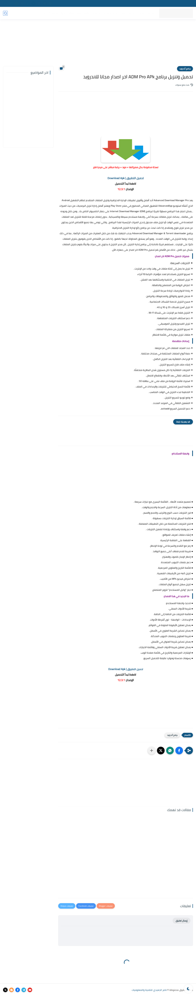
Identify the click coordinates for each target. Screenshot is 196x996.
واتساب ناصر (83, 13)
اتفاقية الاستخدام (142, 4)
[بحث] (5, 13)
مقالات (70, 13)
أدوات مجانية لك (56, 13)
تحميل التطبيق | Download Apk (125, 178)
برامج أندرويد (185, 69)
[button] (179, 750)
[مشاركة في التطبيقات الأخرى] (151, 750)
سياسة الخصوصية (162, 4)
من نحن (188, 4)
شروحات (96, 13)
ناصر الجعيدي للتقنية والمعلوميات (149, 990)
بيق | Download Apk (125, 669)
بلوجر (122, 13)
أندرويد (150, 13)
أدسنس (106, 13)
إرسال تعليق (181, 920)
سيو (115, 13)
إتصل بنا (177, 4)
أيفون (141, 13)
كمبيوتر (132, 13)
